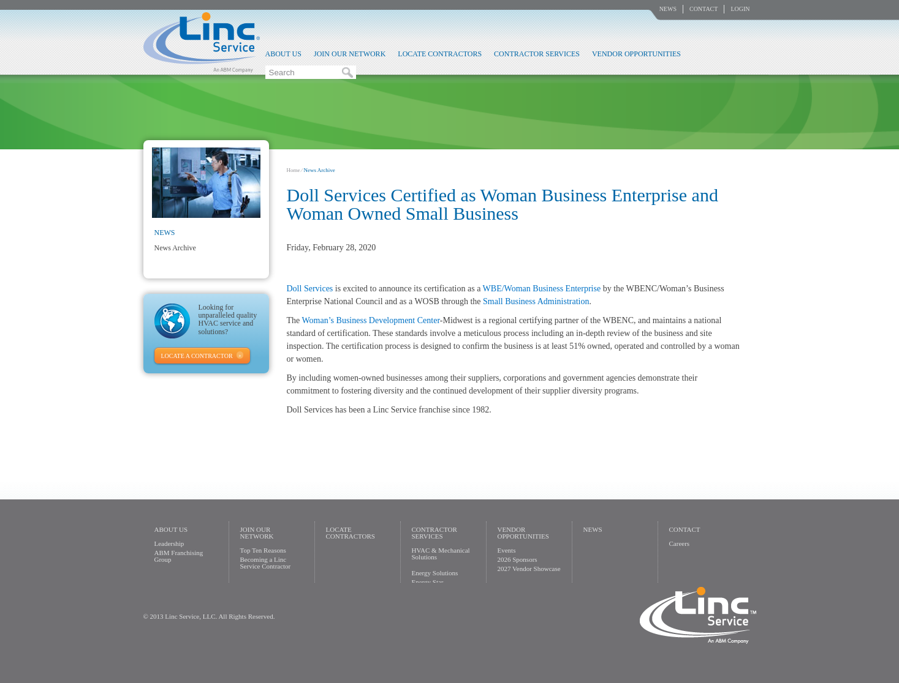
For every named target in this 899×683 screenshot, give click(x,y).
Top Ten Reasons (263, 550)
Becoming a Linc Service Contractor (265, 563)
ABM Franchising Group (178, 556)
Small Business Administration (536, 301)
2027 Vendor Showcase (529, 568)
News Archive (175, 248)
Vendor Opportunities (636, 54)
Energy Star (428, 582)
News (668, 9)
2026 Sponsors (517, 559)
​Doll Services (310, 288)
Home (293, 170)
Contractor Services (537, 54)
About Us (283, 54)
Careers (679, 543)
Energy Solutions (435, 573)
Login (739, 9)
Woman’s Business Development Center (371, 320)
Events (507, 550)
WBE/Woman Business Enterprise (542, 288)
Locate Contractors (440, 54)
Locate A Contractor (197, 356)
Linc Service (201, 42)
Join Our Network (349, 54)
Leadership (169, 543)
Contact (703, 9)
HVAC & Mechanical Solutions (441, 554)
